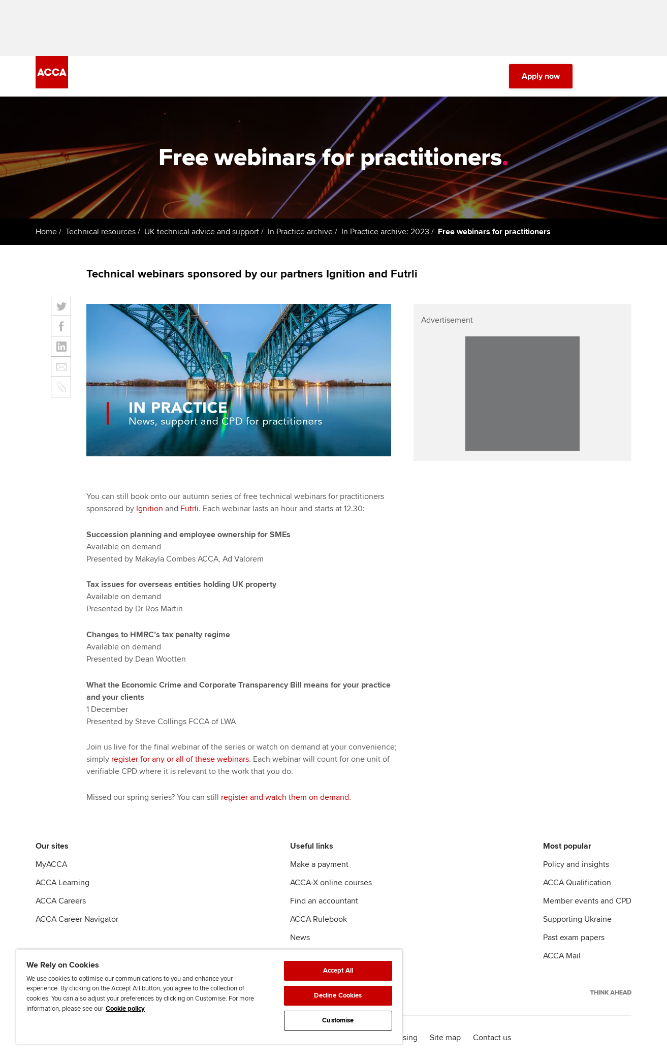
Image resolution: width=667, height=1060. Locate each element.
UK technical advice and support (201, 232)
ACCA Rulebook (318, 919)
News (300, 937)
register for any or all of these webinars (180, 759)
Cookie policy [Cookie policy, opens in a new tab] (125, 1009)
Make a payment (319, 864)
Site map (445, 1038)
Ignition (149, 509)
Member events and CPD (587, 901)
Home (46, 232)
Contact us (492, 1038)
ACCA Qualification (577, 883)
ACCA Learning (62, 883)
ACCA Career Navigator (77, 919)
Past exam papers (574, 937)
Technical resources (101, 232)
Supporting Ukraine (577, 919)
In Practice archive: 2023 (385, 232)
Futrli (189, 509)
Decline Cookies (338, 995)
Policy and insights (576, 864)
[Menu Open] (625, 76)
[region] (209, 996)
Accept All (338, 971)
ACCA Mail (562, 956)
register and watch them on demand (285, 797)
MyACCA (51, 864)
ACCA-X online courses (331, 883)
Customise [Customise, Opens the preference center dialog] (338, 1020)
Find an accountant (324, 901)
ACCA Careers (61, 901)
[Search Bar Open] (597, 76)
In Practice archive (300, 232)
